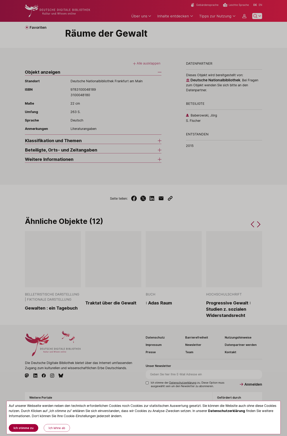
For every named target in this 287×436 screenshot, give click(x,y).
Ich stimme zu (23, 428)
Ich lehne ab (57, 428)
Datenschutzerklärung (226, 411)
